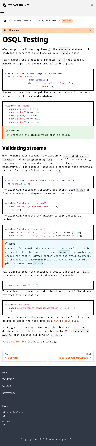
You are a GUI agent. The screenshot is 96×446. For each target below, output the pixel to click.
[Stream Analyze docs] (17, 5)
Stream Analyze (12, 414)
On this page (13, 30)
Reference (9, 392)
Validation (18, 341)
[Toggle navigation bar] (2, 14)
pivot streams (14, 263)
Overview (8, 378)
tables (20, 331)
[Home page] (5, 21)
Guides (6, 385)
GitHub (6, 423)
